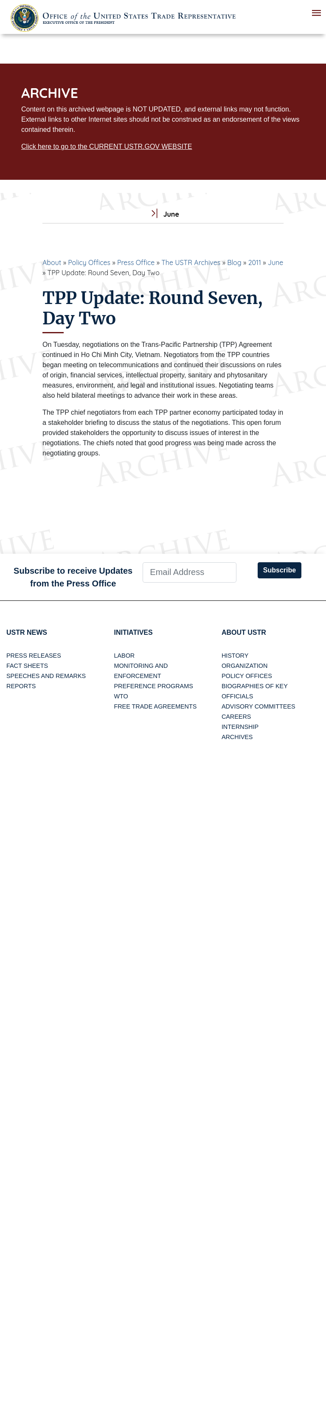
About (51, 262)
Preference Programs (153, 686)
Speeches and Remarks (46, 676)
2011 (254, 262)
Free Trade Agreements (155, 706)
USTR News (26, 632)
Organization (244, 665)
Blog (234, 262)
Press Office (136, 262)
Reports (21, 686)
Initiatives (133, 632)
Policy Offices (89, 262)
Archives (237, 737)
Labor (124, 655)
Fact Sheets (27, 665)
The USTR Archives (190, 262)
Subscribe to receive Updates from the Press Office (73, 577)
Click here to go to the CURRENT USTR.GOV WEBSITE (106, 146)
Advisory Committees (258, 706)
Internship (240, 726)
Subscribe (279, 570)
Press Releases (33, 655)
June (276, 262)
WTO (121, 696)
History (235, 655)
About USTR (244, 632)
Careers (236, 716)
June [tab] (163, 214)
